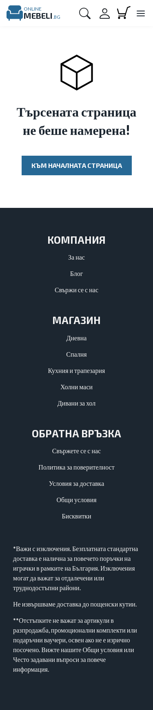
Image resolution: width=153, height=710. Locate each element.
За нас (76, 257)
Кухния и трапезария (76, 370)
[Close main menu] (140, 14)
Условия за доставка (76, 483)
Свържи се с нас (76, 289)
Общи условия (76, 499)
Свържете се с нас (76, 450)
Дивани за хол (77, 403)
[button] (85, 13)
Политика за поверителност (76, 467)
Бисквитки (76, 516)
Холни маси (76, 386)
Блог (76, 273)
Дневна (77, 338)
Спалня (76, 354)
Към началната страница (76, 165)
